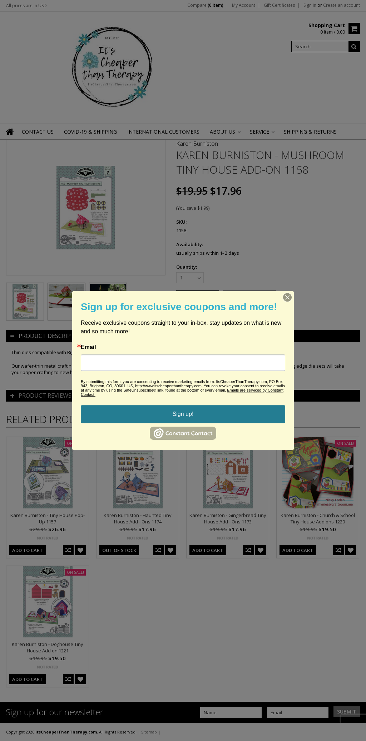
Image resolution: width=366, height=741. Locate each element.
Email (88, 347)
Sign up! (183, 414)
